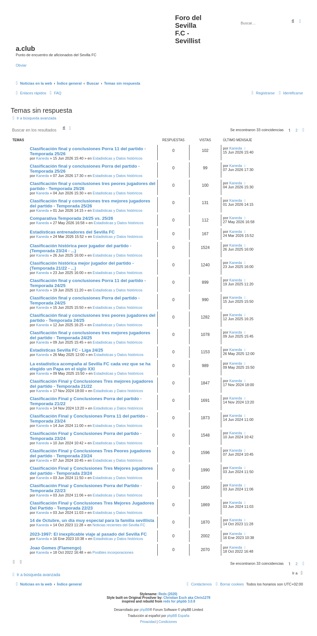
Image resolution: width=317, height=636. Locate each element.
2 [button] (297, 130)
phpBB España (178, 616)
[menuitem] (54, 93)
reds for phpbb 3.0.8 (179, 601)
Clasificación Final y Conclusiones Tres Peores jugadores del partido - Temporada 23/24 (90, 453)
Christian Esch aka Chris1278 (186, 598)
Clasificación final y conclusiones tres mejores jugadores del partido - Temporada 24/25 (90, 335)
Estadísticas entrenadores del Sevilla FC (72, 232)
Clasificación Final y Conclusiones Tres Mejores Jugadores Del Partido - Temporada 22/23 (92, 506)
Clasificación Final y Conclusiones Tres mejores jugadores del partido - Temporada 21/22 (91, 384)
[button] (303, 130)
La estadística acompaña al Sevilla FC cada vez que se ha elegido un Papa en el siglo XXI (90, 366)
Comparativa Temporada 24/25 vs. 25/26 (71, 218)
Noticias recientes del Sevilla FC (118, 525)
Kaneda (42, 158)
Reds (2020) (168, 594)
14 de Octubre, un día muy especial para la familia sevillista (92, 520)
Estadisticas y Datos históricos (118, 158)
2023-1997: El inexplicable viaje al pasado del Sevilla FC (88, 534)
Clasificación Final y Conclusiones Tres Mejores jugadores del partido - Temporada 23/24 (91, 471)
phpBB (145, 610)
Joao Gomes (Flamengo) (55, 547)
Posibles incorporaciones (112, 552)
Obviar (21, 65)
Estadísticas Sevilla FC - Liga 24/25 (66, 350)
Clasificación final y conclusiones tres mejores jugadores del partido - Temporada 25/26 (90, 203)
